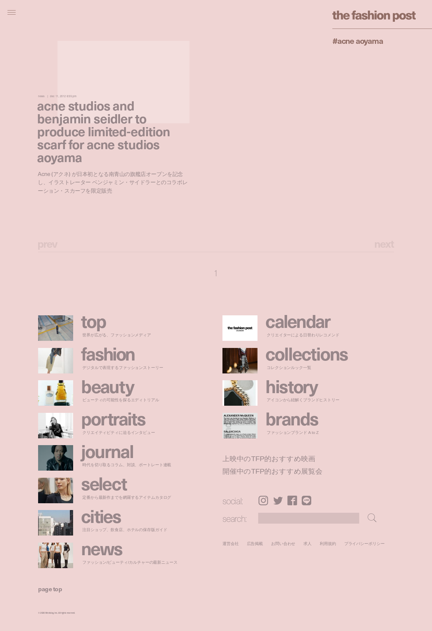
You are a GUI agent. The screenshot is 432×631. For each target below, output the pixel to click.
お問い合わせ (283, 543)
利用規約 (328, 543)
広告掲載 (255, 543)
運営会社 (230, 543)
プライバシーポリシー (364, 543)
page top (50, 588)
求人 (308, 543)
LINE (306, 500)
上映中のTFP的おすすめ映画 (268, 458)
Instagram (263, 500)
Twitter (278, 500)
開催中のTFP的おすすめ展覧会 (272, 471)
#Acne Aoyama (357, 40)
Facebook (292, 500)
